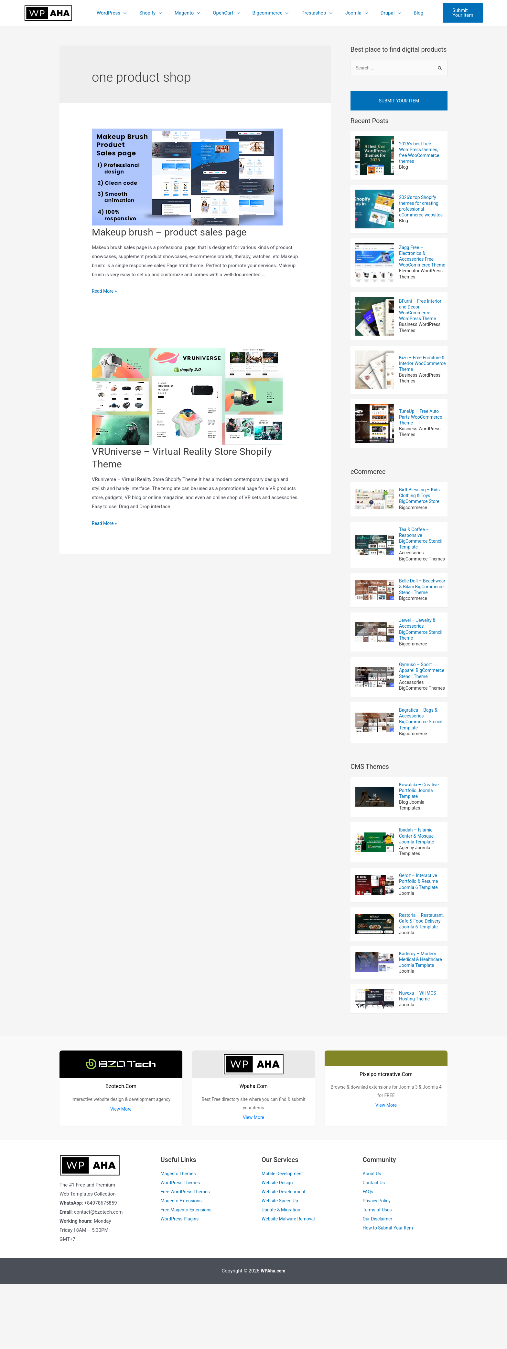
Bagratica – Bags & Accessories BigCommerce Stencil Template (422, 766)
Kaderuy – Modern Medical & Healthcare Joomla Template (422, 1022)
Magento (187, 13)
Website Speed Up (281, 1265)
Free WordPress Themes (187, 1257)
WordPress (118, 13)
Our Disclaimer (378, 1283)
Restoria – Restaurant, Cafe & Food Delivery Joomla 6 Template (422, 979)
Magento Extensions (183, 1265)
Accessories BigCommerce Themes (414, 574)
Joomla (343, 13)
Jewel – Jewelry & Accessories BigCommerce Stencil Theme (422, 659)
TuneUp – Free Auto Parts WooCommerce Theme (422, 427)
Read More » (105, 291)
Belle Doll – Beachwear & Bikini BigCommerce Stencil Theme (422, 612)
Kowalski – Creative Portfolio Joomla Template (420, 839)
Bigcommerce (264, 13)
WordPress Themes (182, 1247)
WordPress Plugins (181, 1283)
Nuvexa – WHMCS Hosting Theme (419, 1059)
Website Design (278, 1247)
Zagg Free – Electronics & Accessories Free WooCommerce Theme (417, 262)
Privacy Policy (378, 1265)
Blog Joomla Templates (412, 855)
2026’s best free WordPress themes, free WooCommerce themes (420, 156)
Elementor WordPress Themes (422, 285)
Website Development (285, 1257)
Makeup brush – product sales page (169, 232)
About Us (373, 1238)
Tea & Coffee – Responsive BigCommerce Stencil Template (422, 551)
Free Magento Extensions (188, 1274)
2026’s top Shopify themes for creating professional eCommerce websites (422, 209)
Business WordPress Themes (421, 339)
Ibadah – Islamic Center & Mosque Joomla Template (418, 887)
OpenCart (223, 13)
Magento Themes (180, 1238)
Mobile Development (284, 1238)
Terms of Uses (378, 1274)
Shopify (154, 13)
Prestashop (307, 13)
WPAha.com (273, 1336)
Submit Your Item (399, 103)
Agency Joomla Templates (415, 903)
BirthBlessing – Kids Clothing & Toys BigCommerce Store (421, 507)
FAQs (368, 1257)
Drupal (374, 13)
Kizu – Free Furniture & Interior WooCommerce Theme (421, 373)
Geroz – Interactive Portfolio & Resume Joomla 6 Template (420, 934)
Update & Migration (282, 1274)
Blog (399, 13)
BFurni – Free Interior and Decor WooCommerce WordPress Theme (421, 320)
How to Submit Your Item (390, 1292)
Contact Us (375, 1247)
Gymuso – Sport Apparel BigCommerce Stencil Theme (422, 706)
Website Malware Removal (290, 1283)
